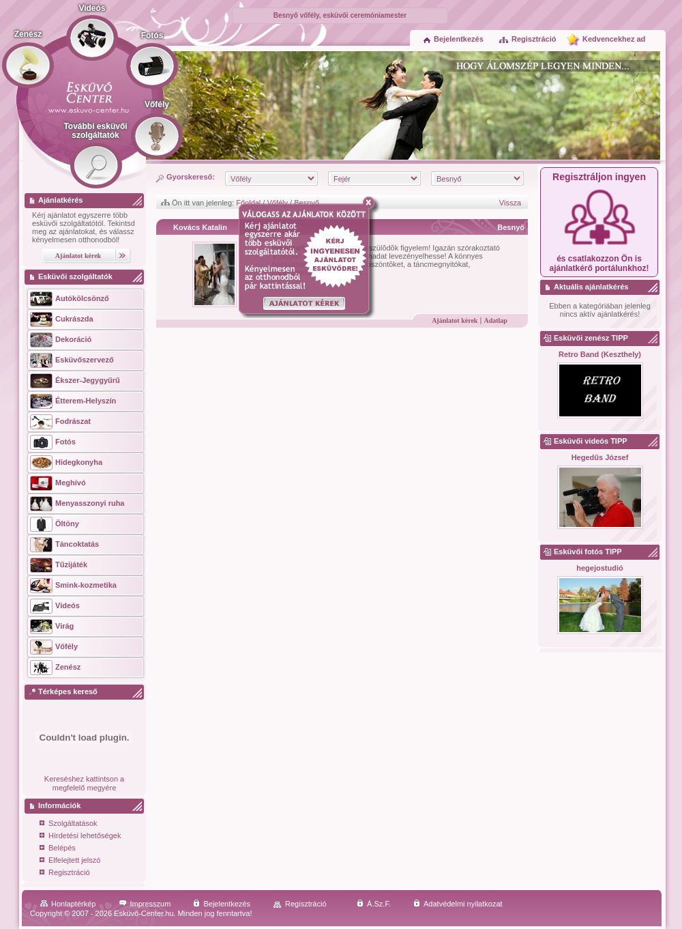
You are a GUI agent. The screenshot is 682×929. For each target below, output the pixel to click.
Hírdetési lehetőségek (80, 836)
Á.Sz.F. (374, 904)
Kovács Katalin (200, 227)
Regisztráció (527, 39)
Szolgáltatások (69, 824)
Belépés (58, 849)
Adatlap (495, 320)
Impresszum (145, 904)
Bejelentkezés (454, 39)
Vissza (510, 203)
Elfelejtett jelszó (70, 861)
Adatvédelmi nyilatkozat (458, 904)
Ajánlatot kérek (454, 320)
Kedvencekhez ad (613, 39)
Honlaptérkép (67, 904)
